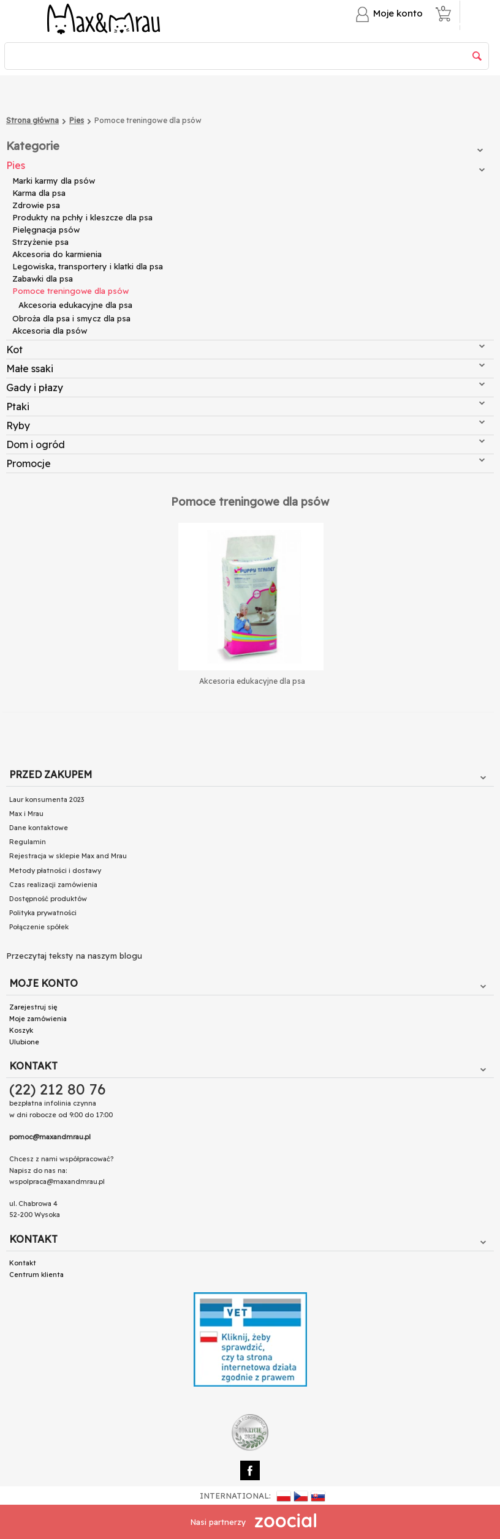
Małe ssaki (245, 368)
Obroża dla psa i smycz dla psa (71, 318)
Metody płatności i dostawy (55, 870)
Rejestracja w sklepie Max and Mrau (68, 856)
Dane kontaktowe (38, 827)
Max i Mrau (26, 813)
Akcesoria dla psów (49, 330)
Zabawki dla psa (42, 278)
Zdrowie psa (36, 205)
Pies (245, 165)
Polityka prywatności (43, 912)
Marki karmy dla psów (53, 180)
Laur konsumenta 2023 (46, 799)
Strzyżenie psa (40, 242)
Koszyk (21, 1030)
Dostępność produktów (48, 898)
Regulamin (27, 841)
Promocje (245, 463)
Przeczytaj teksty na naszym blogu (74, 955)
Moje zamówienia (38, 1018)
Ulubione (24, 1042)
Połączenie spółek (39, 927)
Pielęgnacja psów (46, 229)
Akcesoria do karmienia (57, 254)
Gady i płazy (245, 387)
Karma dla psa (39, 193)
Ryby (245, 425)
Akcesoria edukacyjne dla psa (75, 305)
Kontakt (22, 1263)
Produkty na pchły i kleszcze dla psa (82, 217)
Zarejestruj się (33, 1007)
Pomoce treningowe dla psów (70, 291)
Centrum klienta (36, 1274)
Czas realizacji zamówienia (53, 884)
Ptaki (245, 406)
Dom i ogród (245, 444)
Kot (245, 349)
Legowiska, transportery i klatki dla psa (87, 266)
